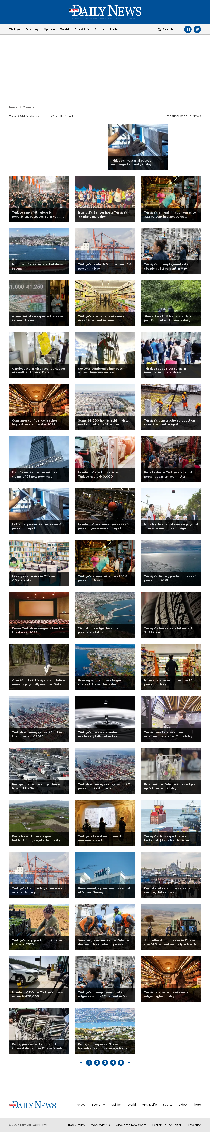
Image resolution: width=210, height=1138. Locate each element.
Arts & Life (81, 29)
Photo (113, 29)
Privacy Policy (76, 1125)
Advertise (194, 1125)
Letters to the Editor (166, 1125)
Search (28, 107)
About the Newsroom (131, 1125)
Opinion (49, 29)
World (64, 29)
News (13, 107)
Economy (31, 29)
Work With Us (100, 1125)
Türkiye (14, 29)
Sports (99, 29)
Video (182, 1104)
